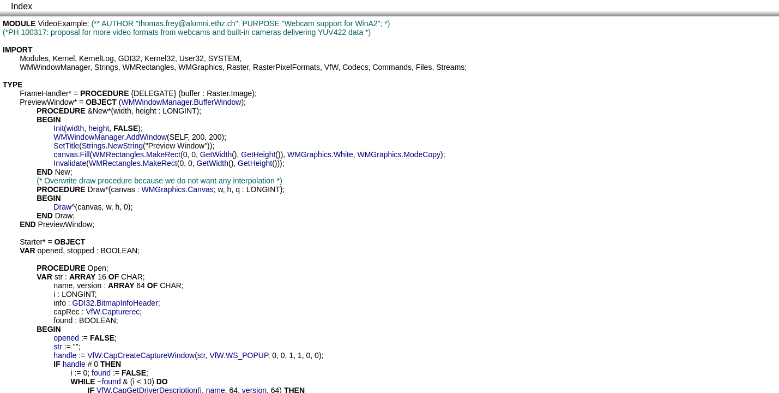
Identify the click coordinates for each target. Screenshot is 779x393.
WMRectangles (148, 67)
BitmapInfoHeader (127, 303)
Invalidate (69, 163)
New (100, 110)
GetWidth (216, 154)
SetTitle (66, 145)
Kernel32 (159, 58)
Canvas (200, 189)
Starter (31, 241)
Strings (106, 67)
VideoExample (62, 23)
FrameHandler (44, 93)
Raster (238, 67)
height (146, 110)
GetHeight (258, 154)
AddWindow (146, 137)
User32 (191, 58)
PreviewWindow (47, 102)
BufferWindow (217, 102)
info (59, 303)
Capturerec (121, 311)
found (63, 320)
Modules (34, 58)
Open (97, 268)
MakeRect (163, 154)
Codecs (355, 67)
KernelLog (96, 58)
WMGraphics (200, 67)
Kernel (64, 58)
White (343, 154)
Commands (392, 67)
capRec (66, 311)
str (59, 276)
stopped (80, 250)
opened (50, 250)
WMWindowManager (55, 67)
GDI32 (129, 58)
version (89, 285)
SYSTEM (224, 58)
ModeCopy (421, 154)
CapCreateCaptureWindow (149, 355)
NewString (125, 145)
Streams (450, 67)
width (122, 110)
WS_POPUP (247, 355)
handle (64, 355)
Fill (85, 154)
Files (424, 67)
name (63, 285)
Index (21, 6)
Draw (97, 189)
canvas (65, 154)
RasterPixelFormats (286, 67)
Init (58, 128)
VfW (331, 67)
